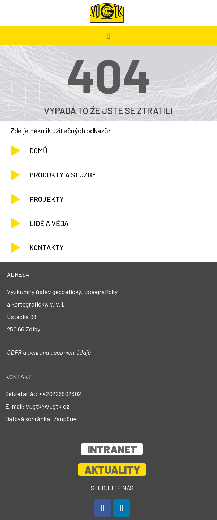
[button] (108, 36)
